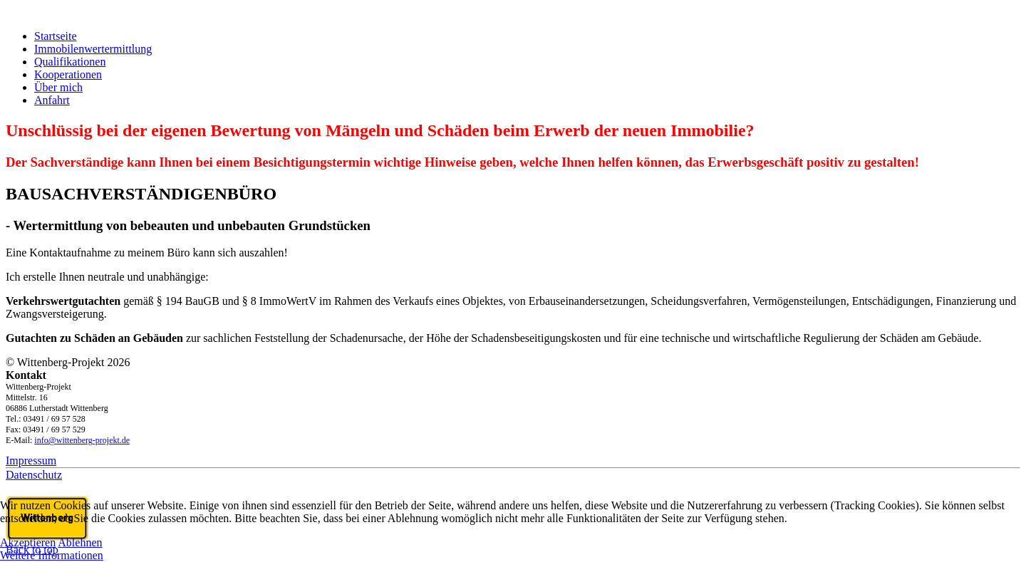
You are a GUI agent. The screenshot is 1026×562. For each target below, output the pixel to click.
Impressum (31, 460)
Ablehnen (80, 542)
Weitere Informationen (51, 555)
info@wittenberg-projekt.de (82, 440)
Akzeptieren (28, 542)
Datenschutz (34, 475)
